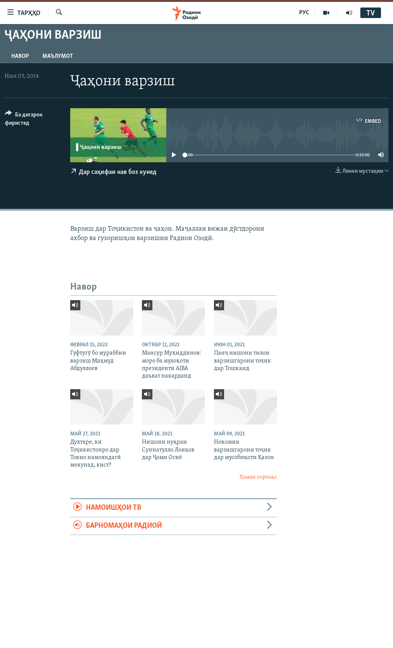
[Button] (33, 120)
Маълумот (57, 56)
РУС (304, 13)
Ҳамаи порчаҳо (258, 477)
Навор (20, 56)
